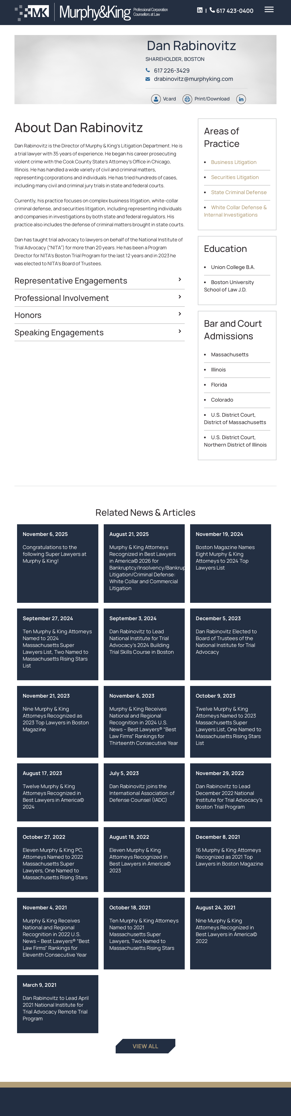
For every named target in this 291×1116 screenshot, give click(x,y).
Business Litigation (234, 162)
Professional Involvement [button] (98, 297)
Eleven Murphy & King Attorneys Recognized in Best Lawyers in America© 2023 (140, 860)
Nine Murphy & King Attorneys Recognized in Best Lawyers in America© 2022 (226, 930)
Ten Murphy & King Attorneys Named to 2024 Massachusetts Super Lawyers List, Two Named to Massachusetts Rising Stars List (57, 648)
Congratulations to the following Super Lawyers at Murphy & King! (54, 554)
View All (145, 1046)
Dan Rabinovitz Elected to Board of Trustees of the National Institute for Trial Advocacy (226, 641)
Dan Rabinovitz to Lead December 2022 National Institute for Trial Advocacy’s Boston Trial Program (229, 796)
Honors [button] (98, 314)
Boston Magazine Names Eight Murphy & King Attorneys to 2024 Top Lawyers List (225, 557)
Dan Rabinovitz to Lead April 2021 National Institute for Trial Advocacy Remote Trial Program (56, 1008)
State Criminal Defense (239, 192)
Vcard (163, 98)
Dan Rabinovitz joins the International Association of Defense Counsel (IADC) (141, 793)
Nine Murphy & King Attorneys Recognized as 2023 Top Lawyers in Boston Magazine (56, 719)
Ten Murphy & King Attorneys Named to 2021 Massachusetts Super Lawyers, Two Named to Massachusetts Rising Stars (143, 934)
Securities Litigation (235, 177)
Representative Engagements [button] (98, 280)
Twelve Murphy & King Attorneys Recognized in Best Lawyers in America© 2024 (53, 796)
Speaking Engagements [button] (98, 332)
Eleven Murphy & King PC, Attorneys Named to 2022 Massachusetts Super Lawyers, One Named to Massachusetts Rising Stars (55, 863)
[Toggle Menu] (269, 11)
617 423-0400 (170, 11)
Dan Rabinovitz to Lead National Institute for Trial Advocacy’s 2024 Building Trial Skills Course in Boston (141, 641)
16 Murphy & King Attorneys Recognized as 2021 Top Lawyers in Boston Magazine (229, 856)
